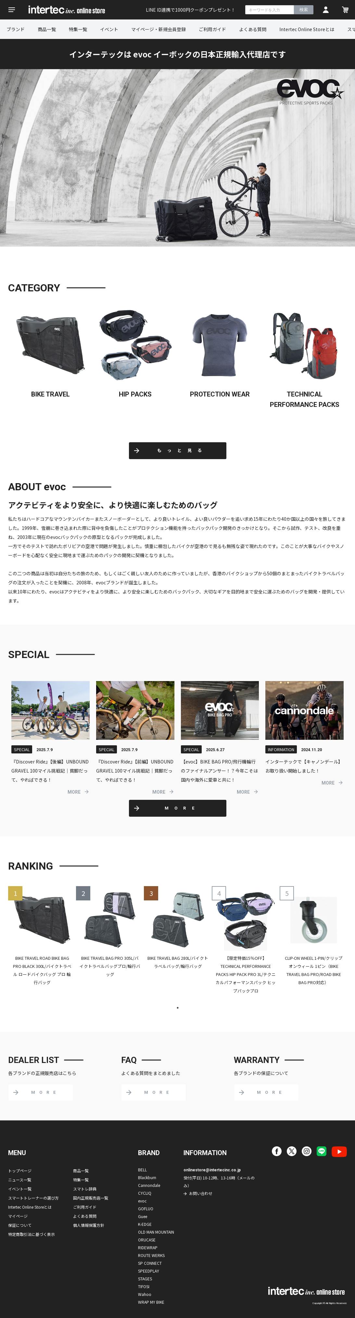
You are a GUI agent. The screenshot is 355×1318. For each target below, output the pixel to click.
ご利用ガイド (212, 29)
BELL (142, 1169)
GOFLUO (145, 1208)
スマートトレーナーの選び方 (33, 1198)
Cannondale (149, 1185)
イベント (109, 29)
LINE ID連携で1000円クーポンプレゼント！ (190, 9)
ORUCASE (147, 1239)
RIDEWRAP (148, 1247)
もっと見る (182, 450)
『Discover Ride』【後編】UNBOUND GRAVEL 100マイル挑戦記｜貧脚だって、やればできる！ (50, 770)
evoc (142, 1200)
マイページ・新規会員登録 (158, 29)
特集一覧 (78, 29)
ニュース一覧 (19, 1179)
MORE (74, 792)
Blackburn (147, 1177)
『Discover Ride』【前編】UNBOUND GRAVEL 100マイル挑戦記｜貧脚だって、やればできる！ (134, 770)
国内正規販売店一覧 (90, 1198)
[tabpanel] (42, 940)
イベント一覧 (20, 1188)
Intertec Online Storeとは (306, 29)
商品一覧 (47, 29)
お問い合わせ (200, 1193)
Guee (142, 1216)
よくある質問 (252, 29)
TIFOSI (143, 1286)
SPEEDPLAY (148, 1271)
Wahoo (144, 1294)
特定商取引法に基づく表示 (31, 1234)
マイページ (18, 1216)
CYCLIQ (144, 1193)
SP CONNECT (150, 1263)
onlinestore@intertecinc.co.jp (212, 1170)
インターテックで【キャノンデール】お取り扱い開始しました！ (304, 766)
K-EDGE (145, 1224)
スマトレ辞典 (84, 1188)
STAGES (145, 1278)
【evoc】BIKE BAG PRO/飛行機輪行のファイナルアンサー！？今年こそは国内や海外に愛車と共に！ (219, 770)
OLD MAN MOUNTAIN (156, 1232)
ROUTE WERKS (151, 1255)
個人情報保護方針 (88, 1225)
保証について (20, 1225)
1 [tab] (177, 1008)
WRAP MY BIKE (151, 1302)
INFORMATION (281, 749)
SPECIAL (22, 749)
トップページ (20, 1170)
